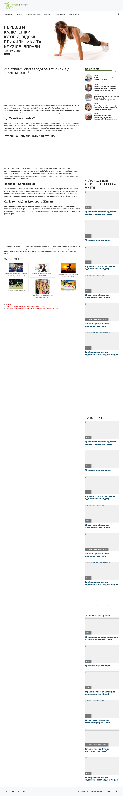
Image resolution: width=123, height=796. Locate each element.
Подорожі (47, 14)
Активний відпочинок (33, 14)
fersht (6, 51)
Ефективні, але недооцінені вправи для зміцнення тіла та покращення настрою (32, 308)
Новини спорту (74, 14)
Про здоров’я (8, 14)
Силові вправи (60, 14)
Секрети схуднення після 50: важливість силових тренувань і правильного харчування (106, 88)
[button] (118, 14)
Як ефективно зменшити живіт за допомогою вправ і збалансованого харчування (106, 98)
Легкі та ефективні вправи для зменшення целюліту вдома (25, 306)
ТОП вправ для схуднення (97, 616)
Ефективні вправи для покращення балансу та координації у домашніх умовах (105, 117)
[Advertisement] (42, 90)
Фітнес (19, 14)
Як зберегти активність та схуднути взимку (104, 79)
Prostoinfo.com (19, 791)
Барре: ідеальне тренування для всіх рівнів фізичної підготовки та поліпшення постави (106, 107)
